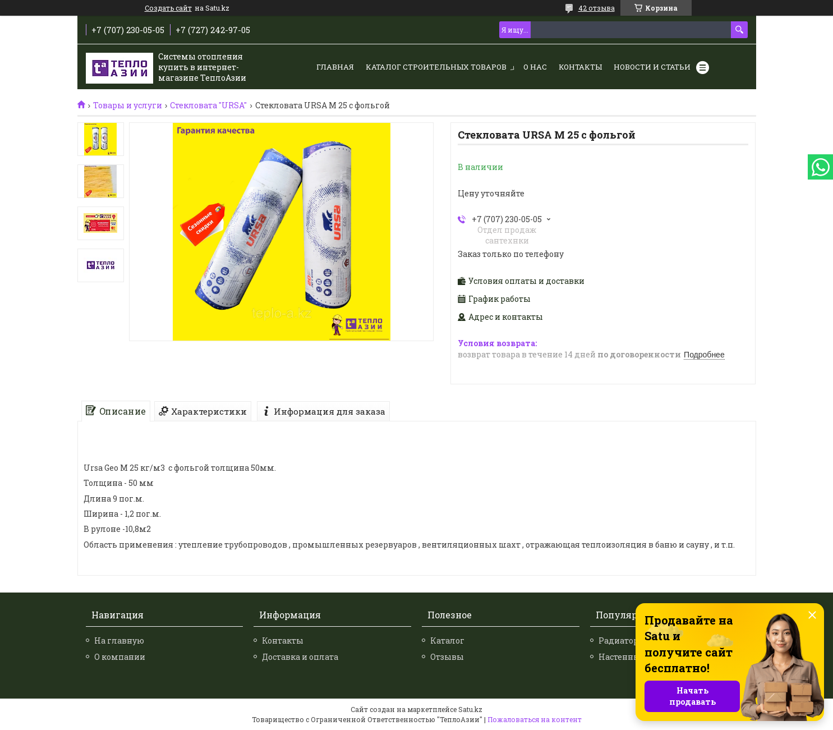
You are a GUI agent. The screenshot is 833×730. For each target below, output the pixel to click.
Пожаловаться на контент (534, 719)
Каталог (447, 640)
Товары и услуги (127, 105)
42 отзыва (596, 7)
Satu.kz (470, 709)
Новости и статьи (652, 67)
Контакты (580, 67)
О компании (119, 656)
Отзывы (447, 656)
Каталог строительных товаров (436, 67)
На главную (119, 640)
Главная (335, 67)
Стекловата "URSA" (208, 105)
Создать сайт (168, 8)
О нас (535, 67)
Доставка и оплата (300, 656)
